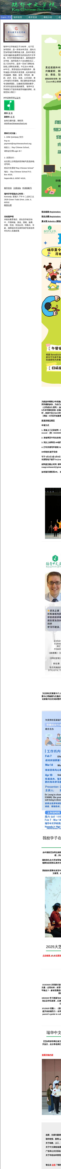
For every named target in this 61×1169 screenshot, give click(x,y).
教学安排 (32, 17)
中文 (9, 17)
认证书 (17, 98)
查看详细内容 (47, 1055)
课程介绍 (47, 17)
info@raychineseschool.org (15, 123)
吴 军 (12, 117)
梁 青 (10, 113)
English (3, 17)
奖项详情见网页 (48, 421)
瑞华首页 (17, 17)
